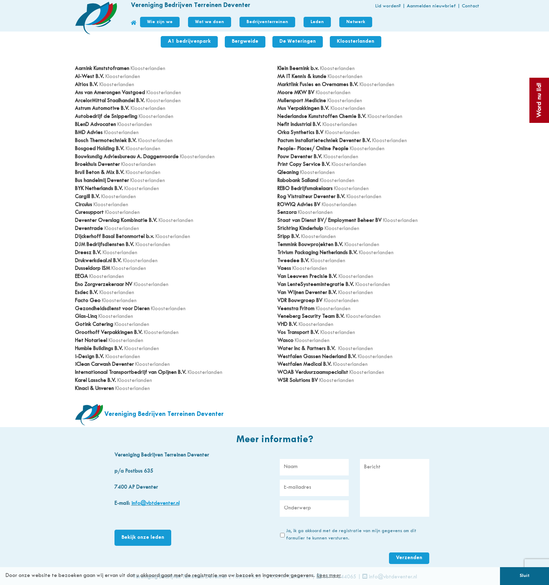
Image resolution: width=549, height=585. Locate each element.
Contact (470, 6)
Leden (317, 22)
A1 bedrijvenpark (189, 41)
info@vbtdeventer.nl (155, 503)
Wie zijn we (160, 22)
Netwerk (355, 22)
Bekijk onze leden (142, 537)
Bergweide (245, 41)
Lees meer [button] (329, 575)
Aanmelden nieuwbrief (431, 6)
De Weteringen (297, 41)
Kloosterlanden (355, 41)
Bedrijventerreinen (267, 22)
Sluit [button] (524, 576)
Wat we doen (209, 22)
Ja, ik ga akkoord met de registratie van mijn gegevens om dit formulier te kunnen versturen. (351, 535)
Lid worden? (388, 6)
